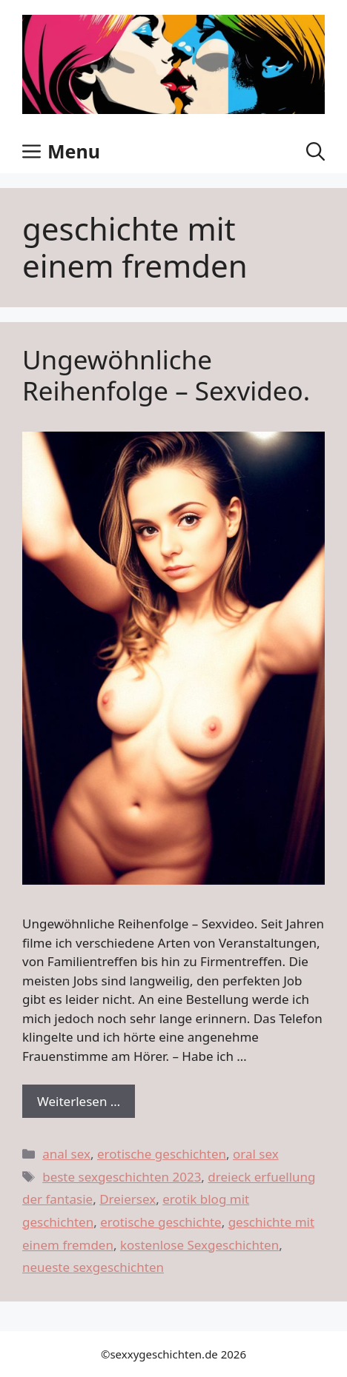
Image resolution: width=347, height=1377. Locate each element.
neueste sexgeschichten (93, 1267)
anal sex (66, 1153)
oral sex (256, 1153)
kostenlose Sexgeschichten (199, 1244)
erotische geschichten (161, 1153)
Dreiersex (127, 1198)
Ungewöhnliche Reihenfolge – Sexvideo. (166, 375)
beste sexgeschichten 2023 (121, 1176)
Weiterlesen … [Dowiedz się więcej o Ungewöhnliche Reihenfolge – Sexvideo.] (78, 1101)
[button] (315, 151)
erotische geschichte (161, 1221)
